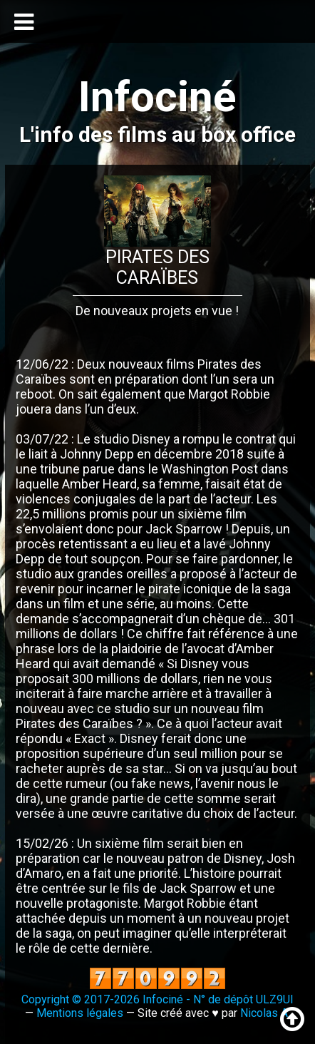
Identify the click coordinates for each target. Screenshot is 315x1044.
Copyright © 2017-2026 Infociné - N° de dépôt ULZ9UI (157, 999)
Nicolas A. (265, 1013)
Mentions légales (79, 1013)
